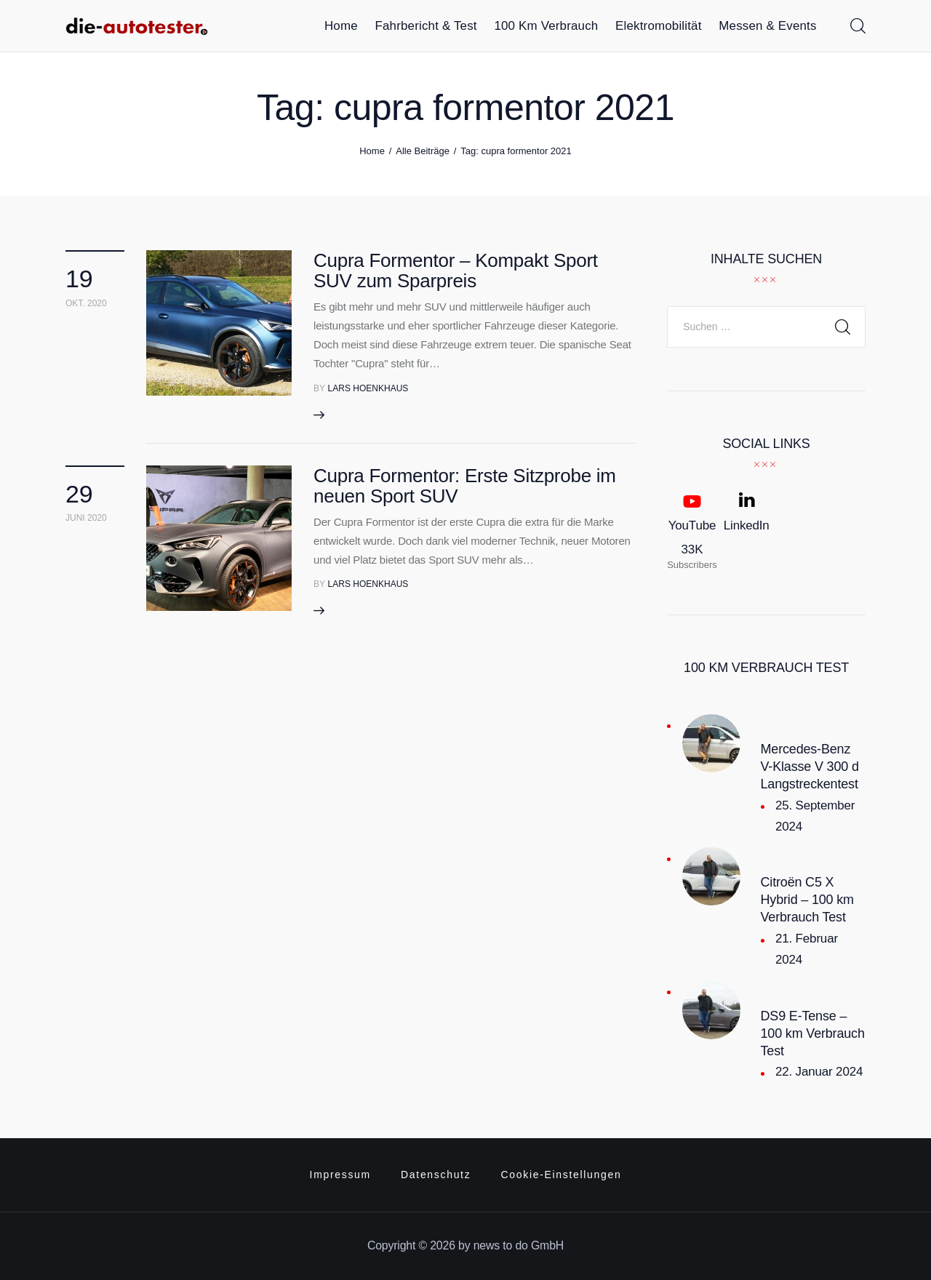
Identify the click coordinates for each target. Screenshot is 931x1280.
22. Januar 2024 (819, 1072)
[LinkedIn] (747, 531)
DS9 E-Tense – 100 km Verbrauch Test (813, 1033)
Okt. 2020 (86, 303)
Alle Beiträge (422, 150)
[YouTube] (692, 531)
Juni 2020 (86, 518)
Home (372, 150)
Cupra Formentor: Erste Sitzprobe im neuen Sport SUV (464, 486)
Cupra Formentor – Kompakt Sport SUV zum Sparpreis (455, 270)
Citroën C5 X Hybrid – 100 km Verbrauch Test (807, 899)
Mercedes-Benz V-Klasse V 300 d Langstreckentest (810, 766)
